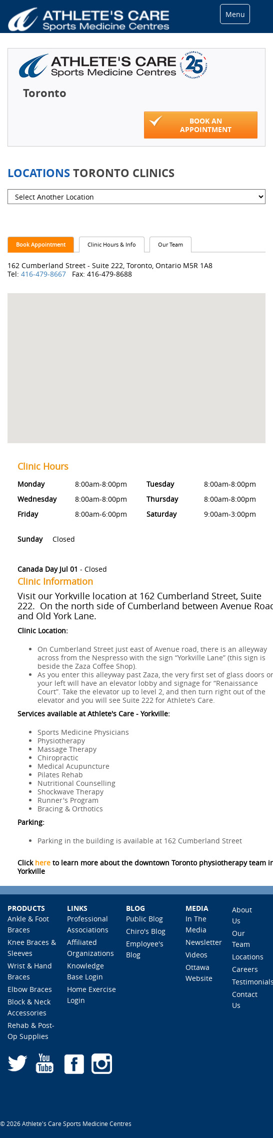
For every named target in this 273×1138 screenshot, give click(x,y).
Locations (248, 956)
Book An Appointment (190, 124)
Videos (197, 954)
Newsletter (204, 942)
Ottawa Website (199, 972)
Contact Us (245, 999)
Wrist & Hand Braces (30, 971)
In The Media (196, 924)
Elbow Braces (30, 989)
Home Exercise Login (91, 994)
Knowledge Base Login (85, 971)
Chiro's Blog (146, 931)
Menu (235, 14)
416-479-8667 (44, 274)
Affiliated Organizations (90, 947)
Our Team (170, 244)
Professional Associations (87, 924)
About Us (242, 915)
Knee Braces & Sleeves (32, 947)
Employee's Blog (145, 949)
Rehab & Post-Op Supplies (31, 1030)
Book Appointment (41, 244)
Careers (245, 969)
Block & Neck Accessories (29, 1007)
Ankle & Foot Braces (28, 924)
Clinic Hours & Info (112, 244)
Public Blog (144, 918)
